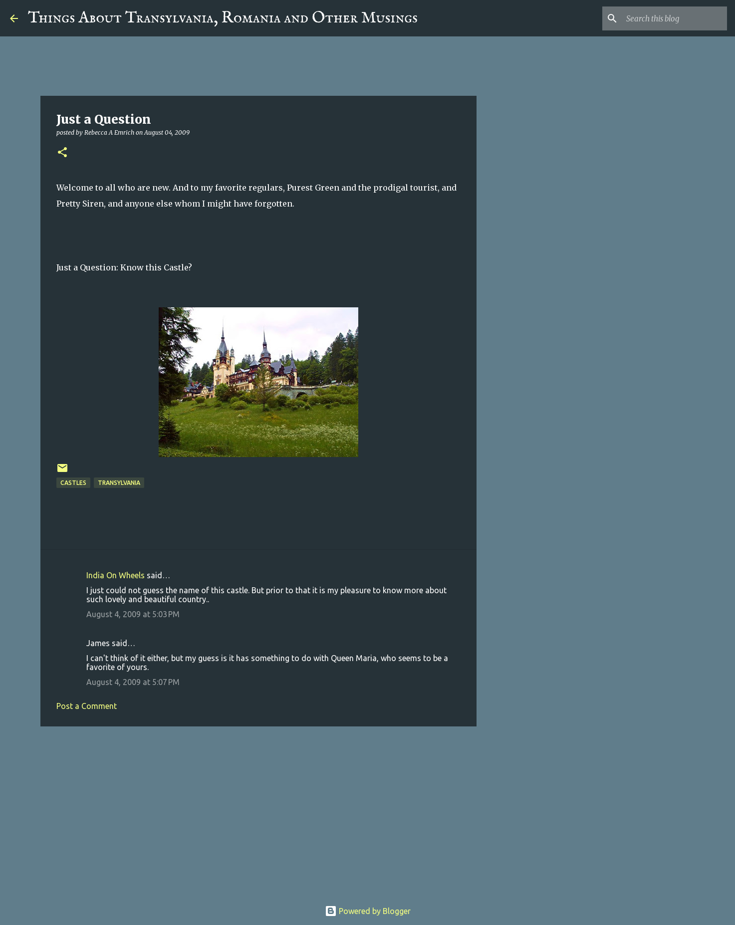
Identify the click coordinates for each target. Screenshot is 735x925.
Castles (73, 482)
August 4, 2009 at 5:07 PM (133, 682)
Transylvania (119, 482)
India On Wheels (115, 575)
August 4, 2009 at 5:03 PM (133, 614)
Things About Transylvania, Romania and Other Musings (223, 18)
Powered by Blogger (368, 911)
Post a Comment (86, 705)
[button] (62, 153)
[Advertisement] (258, 811)
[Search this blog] (674, 18)
